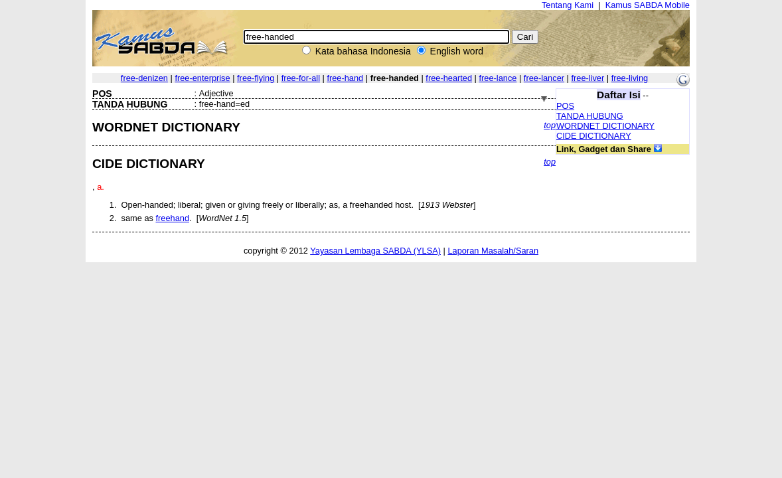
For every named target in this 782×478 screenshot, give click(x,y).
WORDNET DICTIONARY (605, 126)
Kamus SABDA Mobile (647, 5)
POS (565, 106)
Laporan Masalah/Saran (492, 251)
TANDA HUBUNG (589, 116)
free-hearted (449, 78)
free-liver (587, 78)
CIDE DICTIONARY (593, 136)
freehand (172, 218)
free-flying (255, 78)
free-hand (345, 78)
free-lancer (544, 78)
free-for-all (300, 78)
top (550, 125)
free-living (629, 78)
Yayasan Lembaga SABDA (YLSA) (375, 251)
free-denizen (144, 78)
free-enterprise (202, 78)
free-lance (498, 78)
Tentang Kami (567, 5)
